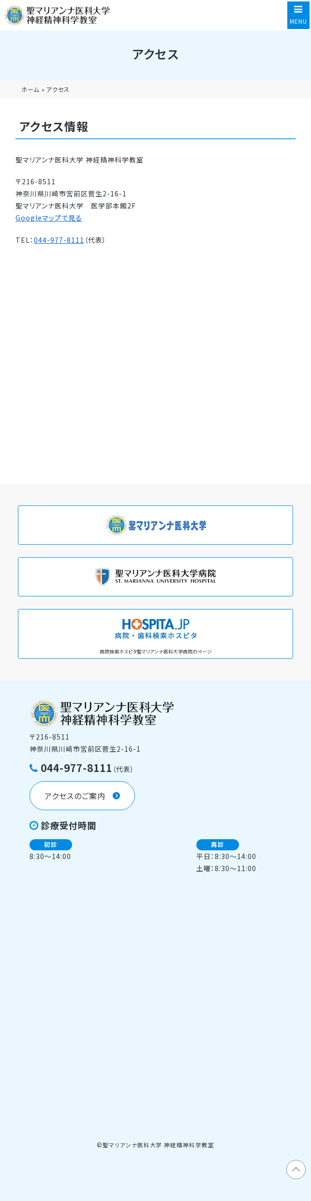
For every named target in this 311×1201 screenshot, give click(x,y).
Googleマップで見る (48, 217)
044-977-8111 (59, 240)
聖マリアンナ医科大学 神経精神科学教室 (159, 1145)
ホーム (30, 89)
